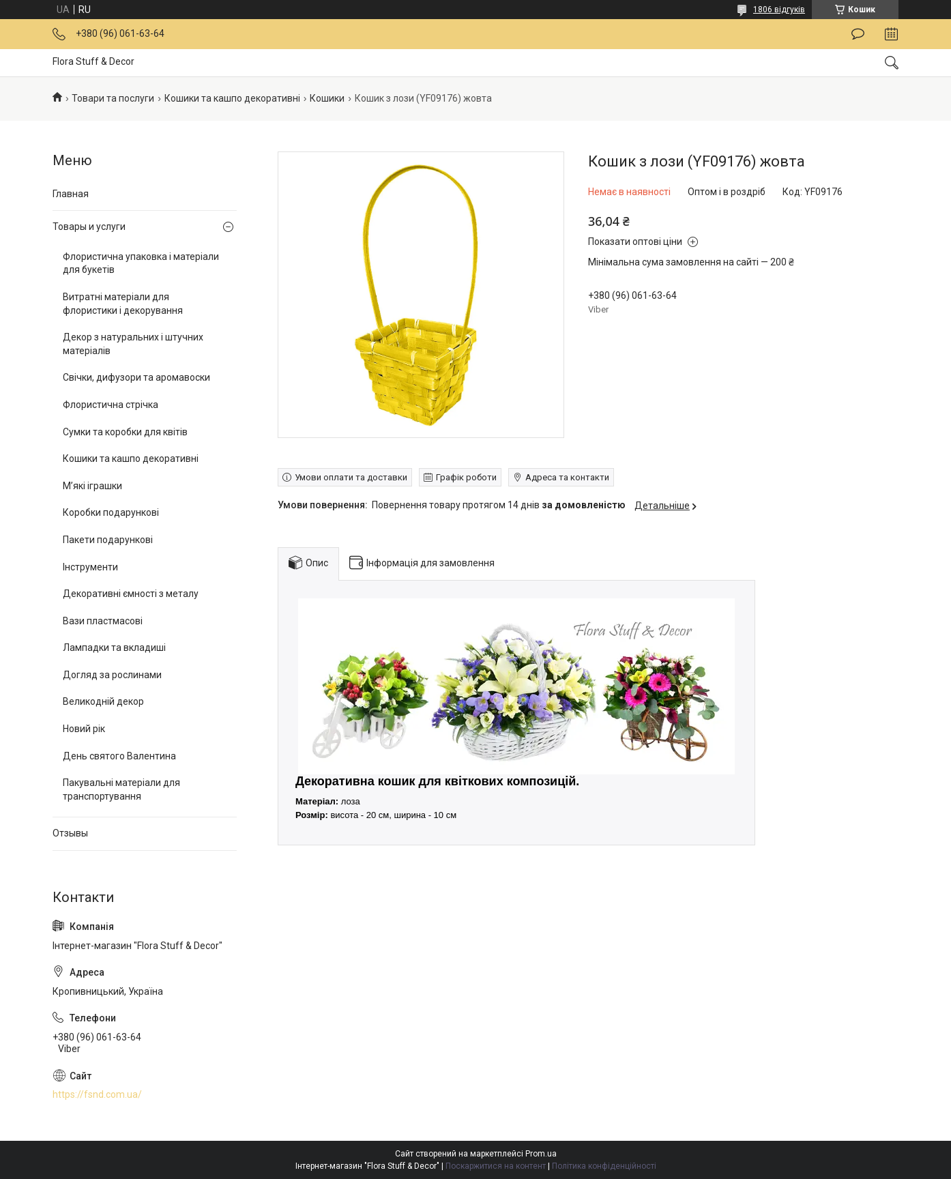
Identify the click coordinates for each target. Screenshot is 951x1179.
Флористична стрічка (110, 404)
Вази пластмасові (103, 620)
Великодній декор (103, 701)
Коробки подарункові (111, 512)
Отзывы (70, 833)
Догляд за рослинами (112, 674)
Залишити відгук (857, 34)
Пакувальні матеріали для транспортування (121, 789)
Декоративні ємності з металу (131, 593)
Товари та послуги (113, 98)
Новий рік (84, 728)
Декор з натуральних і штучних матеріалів (133, 344)
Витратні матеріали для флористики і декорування (123, 303)
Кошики (327, 98)
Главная (71, 193)
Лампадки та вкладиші (114, 647)
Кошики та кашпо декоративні (232, 98)
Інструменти (90, 567)
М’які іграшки (92, 485)
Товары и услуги (89, 226)
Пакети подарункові (108, 539)
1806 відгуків (779, 9)
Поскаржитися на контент (495, 1166)
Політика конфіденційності (604, 1166)
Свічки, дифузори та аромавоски (136, 377)
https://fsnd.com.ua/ (97, 1094)
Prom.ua (541, 1154)
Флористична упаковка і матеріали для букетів (141, 263)
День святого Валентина (119, 756)
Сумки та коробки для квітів (125, 431)
